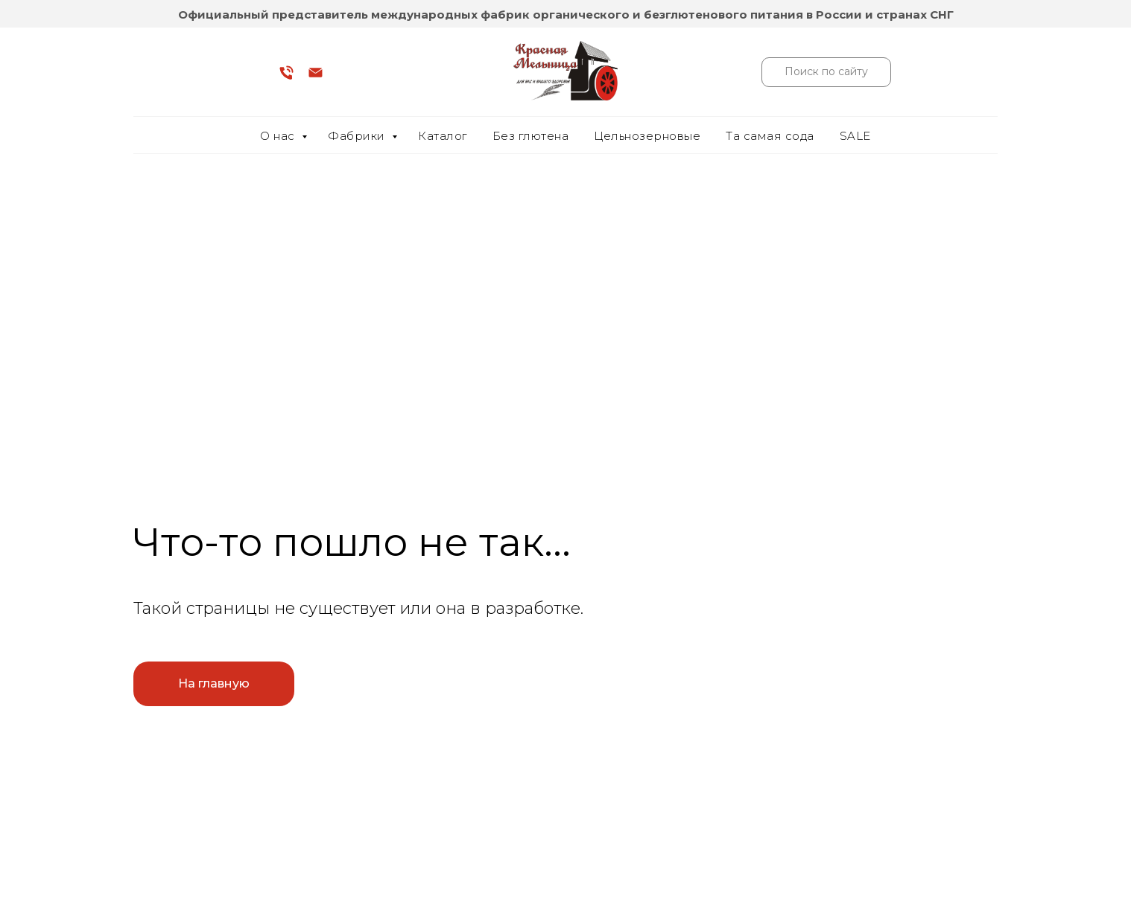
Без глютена (530, 136)
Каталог (442, 136)
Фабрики (358, 136)
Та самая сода (770, 136)
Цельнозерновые (647, 136)
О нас (279, 136)
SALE (855, 136)
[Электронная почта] (315, 77)
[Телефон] (286, 77)
